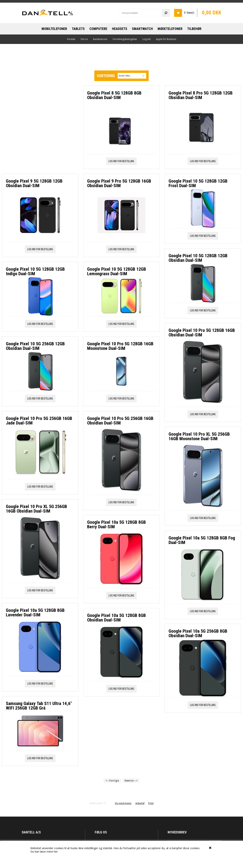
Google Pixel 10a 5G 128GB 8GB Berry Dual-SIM (116, 524)
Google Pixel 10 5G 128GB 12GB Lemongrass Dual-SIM (116, 271)
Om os (84, 39)
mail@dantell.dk (39, 796)
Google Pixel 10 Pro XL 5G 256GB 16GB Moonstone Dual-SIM (199, 436)
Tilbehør (194, 29)
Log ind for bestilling (40, 165)
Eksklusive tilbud (177, 798)
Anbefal (139, 750)
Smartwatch (142, 29)
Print (151, 750)
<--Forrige (112, 727)
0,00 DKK (211, 13)
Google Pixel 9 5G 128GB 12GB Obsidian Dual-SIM (34, 100)
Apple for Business (166, 39)
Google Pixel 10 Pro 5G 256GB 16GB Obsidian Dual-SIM (120, 421)
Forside (71, 39)
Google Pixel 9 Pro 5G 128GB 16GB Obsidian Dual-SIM (119, 183)
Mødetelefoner (170, 29)
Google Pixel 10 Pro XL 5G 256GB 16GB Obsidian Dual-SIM (36, 425)
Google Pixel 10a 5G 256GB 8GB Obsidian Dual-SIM (198, 633)
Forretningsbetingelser (125, 39)
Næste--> (131, 727)
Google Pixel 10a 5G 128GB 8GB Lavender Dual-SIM (35, 529)
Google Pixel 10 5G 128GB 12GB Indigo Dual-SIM (35, 188)
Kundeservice (100, 39)
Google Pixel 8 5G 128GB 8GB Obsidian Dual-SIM (114, 95)
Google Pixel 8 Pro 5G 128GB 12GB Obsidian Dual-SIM (201, 95)
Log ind (147, 39)
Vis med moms (123, 750)
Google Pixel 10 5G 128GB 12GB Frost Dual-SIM (198, 183)
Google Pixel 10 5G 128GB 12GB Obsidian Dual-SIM (198, 258)
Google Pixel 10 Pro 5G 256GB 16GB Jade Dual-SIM (39, 337)
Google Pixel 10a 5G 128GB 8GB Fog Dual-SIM (202, 540)
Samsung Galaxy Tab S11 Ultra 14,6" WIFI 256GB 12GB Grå (39, 622)
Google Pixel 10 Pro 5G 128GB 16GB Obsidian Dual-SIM (202, 333)
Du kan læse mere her (44, 851)
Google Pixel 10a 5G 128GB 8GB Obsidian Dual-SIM (116, 618)
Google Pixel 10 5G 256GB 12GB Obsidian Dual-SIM (35, 263)
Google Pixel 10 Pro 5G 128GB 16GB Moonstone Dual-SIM (120, 346)
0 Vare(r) (189, 12)
